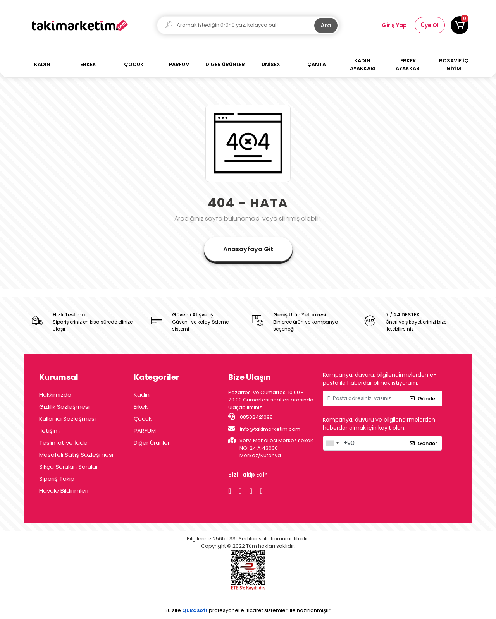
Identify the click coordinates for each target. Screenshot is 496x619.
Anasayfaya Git (248, 249)
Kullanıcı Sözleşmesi (67, 419)
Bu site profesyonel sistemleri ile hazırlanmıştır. (248, 610)
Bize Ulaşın (249, 377)
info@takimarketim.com (264, 429)
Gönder (423, 398)
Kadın (142, 395)
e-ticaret (252, 610)
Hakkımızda (55, 395)
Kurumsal (58, 377)
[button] (459, 25)
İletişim (49, 431)
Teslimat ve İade (63, 443)
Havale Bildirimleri (63, 491)
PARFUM (145, 431)
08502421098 (250, 417)
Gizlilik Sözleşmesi (64, 407)
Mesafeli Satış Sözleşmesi (76, 455)
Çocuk (143, 419)
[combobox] (332, 443)
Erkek (141, 407)
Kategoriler (156, 377)
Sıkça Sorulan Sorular (68, 467)
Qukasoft (195, 610)
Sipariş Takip (56, 479)
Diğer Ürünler (152, 443)
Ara (325, 25)
